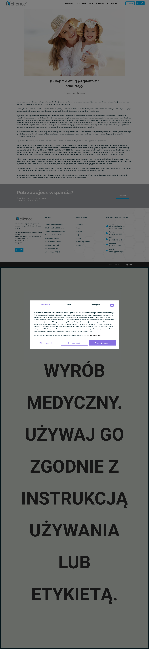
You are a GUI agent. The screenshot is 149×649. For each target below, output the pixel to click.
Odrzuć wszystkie (46, 343)
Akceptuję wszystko (102, 343)
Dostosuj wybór (74, 343)
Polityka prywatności (94, 335)
